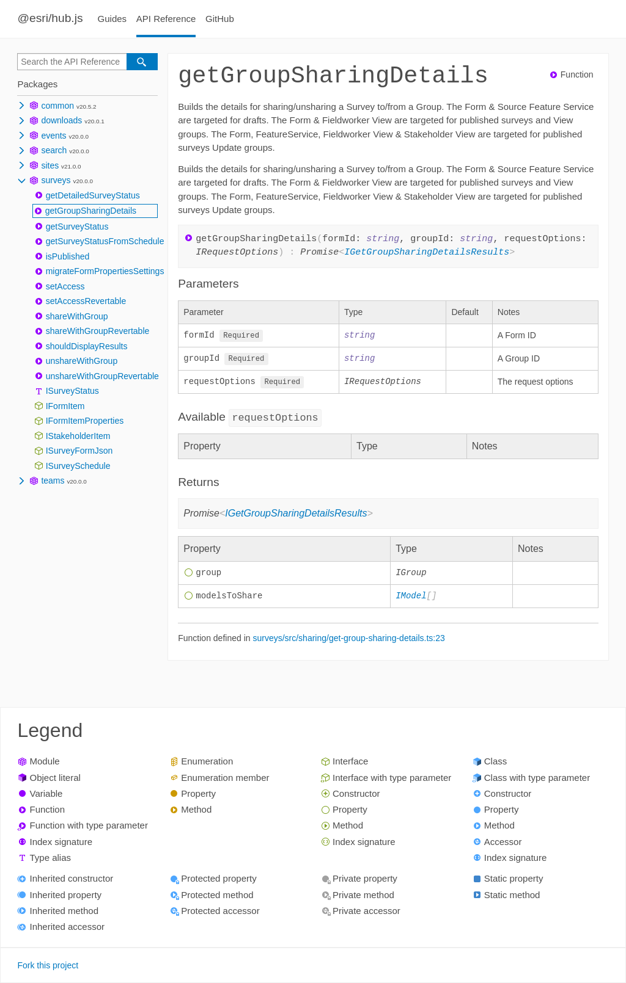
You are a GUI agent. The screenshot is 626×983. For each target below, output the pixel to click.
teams (52, 480)
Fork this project (47, 965)
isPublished (68, 256)
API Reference (166, 18)
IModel (411, 598)
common (57, 106)
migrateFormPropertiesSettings (105, 271)
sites (50, 165)
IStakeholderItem (78, 436)
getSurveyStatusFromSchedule (105, 241)
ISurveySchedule (78, 466)
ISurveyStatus (72, 391)
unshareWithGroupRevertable (102, 376)
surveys (55, 180)
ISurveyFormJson (79, 450)
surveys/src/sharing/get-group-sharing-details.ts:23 (348, 640)
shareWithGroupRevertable (98, 331)
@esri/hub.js (50, 18)
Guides (112, 18)
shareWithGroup (77, 316)
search (54, 150)
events (53, 135)
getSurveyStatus (77, 226)
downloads (61, 120)
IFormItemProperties (85, 421)
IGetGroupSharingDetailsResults (426, 253)
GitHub (219, 18)
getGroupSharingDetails (90, 211)
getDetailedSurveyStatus (93, 195)
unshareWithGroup (82, 361)
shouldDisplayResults (87, 346)
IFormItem (65, 406)
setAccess (65, 286)
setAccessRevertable (86, 301)
